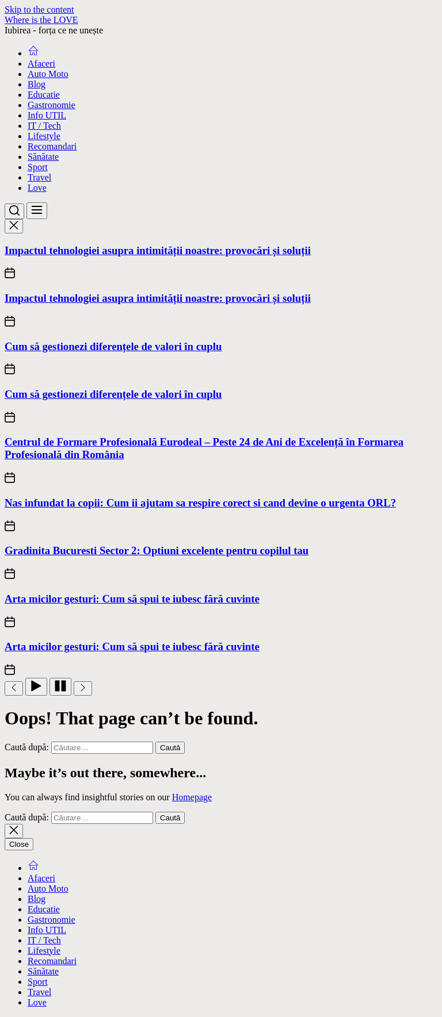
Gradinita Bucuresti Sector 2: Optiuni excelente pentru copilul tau (156, 550)
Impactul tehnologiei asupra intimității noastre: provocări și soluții (158, 250)
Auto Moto (48, 74)
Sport (38, 167)
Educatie (44, 94)
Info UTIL (47, 115)
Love (37, 188)
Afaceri (41, 63)
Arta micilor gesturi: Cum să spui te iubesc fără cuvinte (132, 599)
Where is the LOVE (41, 20)
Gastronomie (51, 105)
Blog (36, 84)
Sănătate (43, 157)
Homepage (192, 797)
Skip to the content (39, 9)
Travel (39, 177)
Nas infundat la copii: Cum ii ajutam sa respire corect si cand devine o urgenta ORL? (200, 503)
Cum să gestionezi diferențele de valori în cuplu (113, 346)
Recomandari (52, 146)
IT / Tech (44, 126)
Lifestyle (44, 136)
